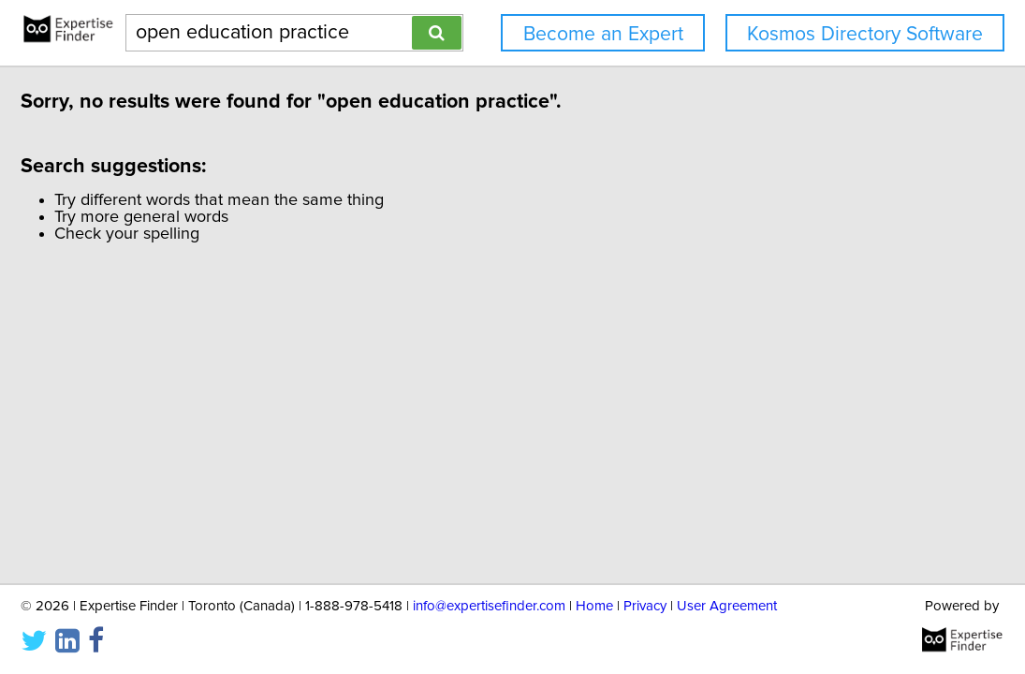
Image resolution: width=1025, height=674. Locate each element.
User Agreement (727, 606)
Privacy (644, 606)
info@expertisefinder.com (489, 606)
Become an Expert (603, 34)
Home (594, 606)
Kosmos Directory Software (865, 34)
